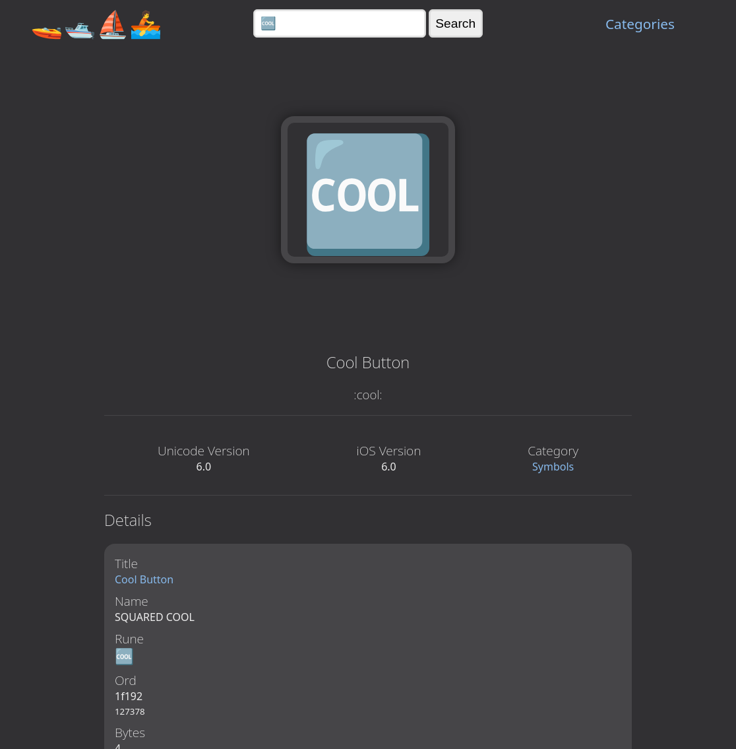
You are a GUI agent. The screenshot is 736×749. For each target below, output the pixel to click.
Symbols (553, 466)
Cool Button (144, 579)
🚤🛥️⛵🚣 (96, 23)
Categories (640, 24)
